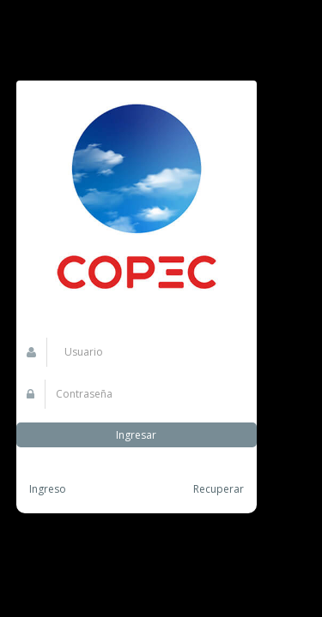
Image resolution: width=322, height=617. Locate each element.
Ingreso (47, 489)
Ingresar (136, 435)
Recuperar (218, 489)
